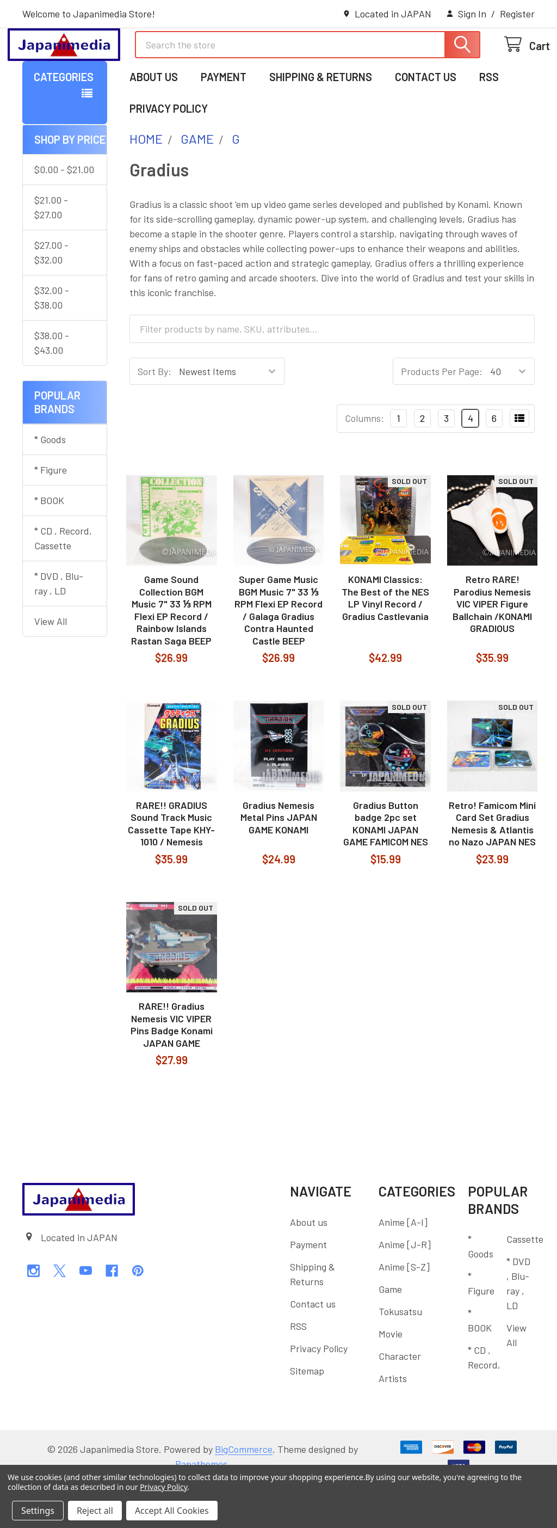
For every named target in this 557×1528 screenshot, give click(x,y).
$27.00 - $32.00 (51, 297)
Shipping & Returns (320, 121)
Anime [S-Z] (404, 1311)
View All (50, 666)
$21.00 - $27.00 (51, 251)
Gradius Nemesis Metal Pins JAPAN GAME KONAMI (278, 862)
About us (153, 121)
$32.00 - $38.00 (51, 342)
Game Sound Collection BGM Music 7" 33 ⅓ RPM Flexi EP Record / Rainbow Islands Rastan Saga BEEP (171, 654)
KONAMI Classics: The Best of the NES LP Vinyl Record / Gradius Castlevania (385, 642)
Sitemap (307, 1415)
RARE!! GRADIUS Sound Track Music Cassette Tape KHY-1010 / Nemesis (171, 868)
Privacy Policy (168, 152)
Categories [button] (64, 121)
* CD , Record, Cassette (63, 582)
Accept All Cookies (172, 1511)
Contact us (425, 121)
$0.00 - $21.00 (64, 214)
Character (400, 1401)
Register (517, 14)
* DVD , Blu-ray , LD (58, 628)
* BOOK (49, 545)
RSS (489, 121)
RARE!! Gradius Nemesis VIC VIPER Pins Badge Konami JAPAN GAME (172, 1069)
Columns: (364, 463)
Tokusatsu (400, 1356)
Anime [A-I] (403, 1267)
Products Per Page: (441, 416)
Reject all (95, 1511)
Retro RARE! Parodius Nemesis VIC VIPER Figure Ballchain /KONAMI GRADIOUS (492, 648)
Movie (391, 1378)
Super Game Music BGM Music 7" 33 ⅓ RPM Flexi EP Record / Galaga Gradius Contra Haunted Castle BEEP (278, 654)
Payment (223, 121)
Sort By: (154, 416)
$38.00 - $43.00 (51, 387)
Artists (393, 1423)
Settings (37, 1511)
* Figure (50, 514)
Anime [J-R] (405, 1289)
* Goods (50, 484)
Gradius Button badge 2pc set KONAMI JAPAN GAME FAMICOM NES (385, 868)
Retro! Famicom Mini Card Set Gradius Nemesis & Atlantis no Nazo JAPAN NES (492, 868)
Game (390, 1334)
